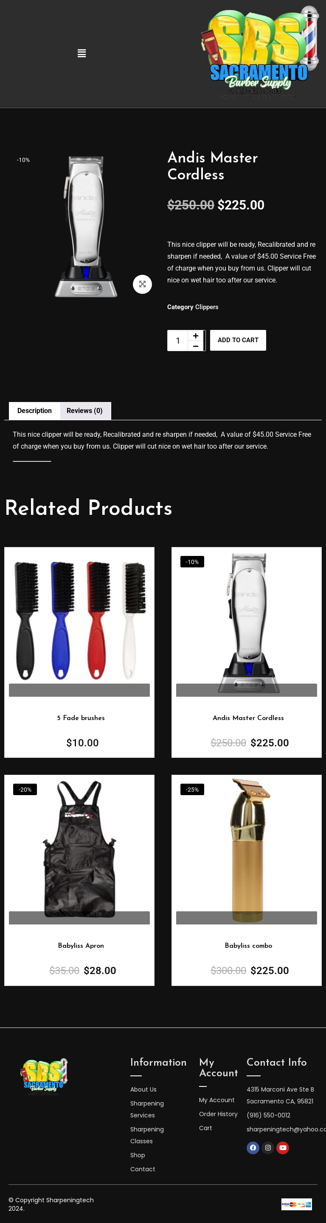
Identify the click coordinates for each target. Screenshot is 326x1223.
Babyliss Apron (81, 946)
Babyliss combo (248, 946)
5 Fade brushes (81, 718)
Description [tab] (34, 411)
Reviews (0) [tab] (85, 411)
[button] (81, 54)
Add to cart (242, 340)
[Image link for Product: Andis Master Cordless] (79, 622)
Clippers (207, 307)
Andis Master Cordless (248, 718)
